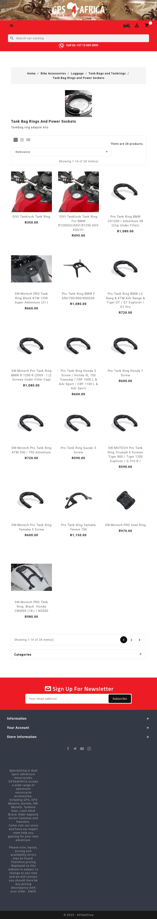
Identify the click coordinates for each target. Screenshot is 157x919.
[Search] (78, 38)
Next (139, 640)
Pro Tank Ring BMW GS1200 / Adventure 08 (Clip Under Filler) (125, 221)
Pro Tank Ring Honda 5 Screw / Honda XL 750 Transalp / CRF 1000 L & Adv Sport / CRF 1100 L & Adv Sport (78, 379)
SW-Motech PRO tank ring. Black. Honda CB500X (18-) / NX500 (31, 606)
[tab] (15, 140)
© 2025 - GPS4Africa (79, 915)
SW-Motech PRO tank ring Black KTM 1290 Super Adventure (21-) (31, 298)
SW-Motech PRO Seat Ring (125, 525)
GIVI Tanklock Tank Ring (31, 216)
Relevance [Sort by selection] (62, 152)
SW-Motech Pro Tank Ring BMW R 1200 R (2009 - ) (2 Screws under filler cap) (31, 375)
